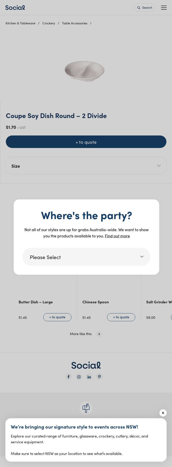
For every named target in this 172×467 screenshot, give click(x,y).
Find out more (117, 236)
